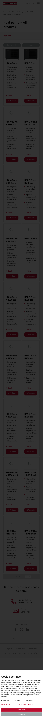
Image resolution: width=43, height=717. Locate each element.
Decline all (21, 714)
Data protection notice (25, 704)
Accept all (21, 710)
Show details (6, 704)
